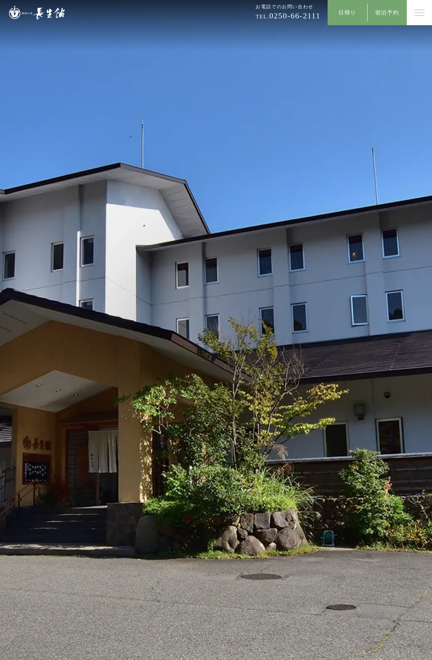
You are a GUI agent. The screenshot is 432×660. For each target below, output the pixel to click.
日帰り (347, 12)
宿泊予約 (387, 12)
